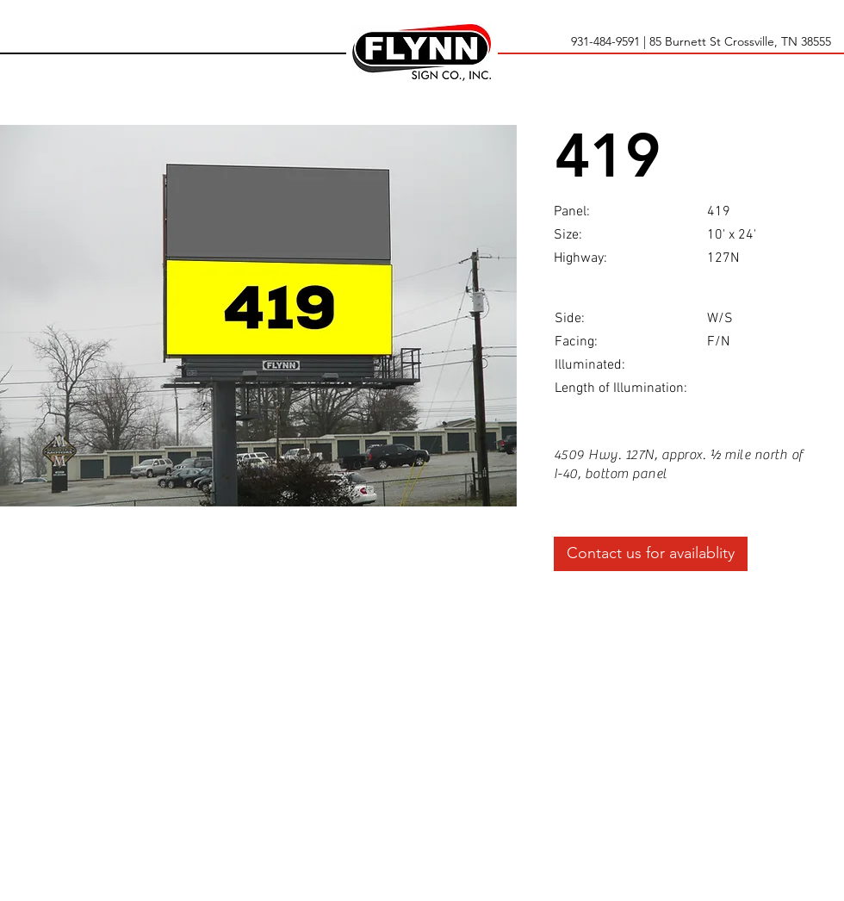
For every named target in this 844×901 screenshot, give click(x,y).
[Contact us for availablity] (651, 554)
